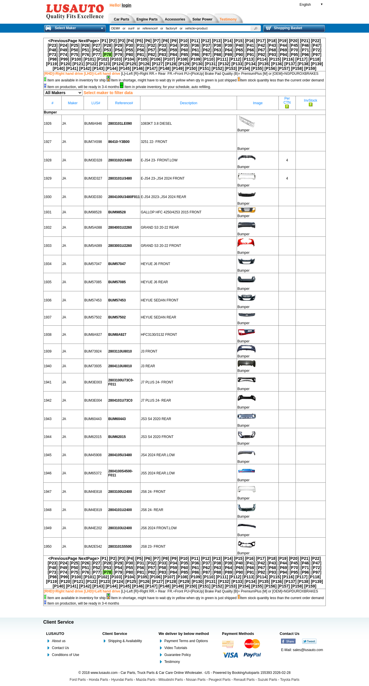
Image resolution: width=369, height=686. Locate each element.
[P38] (217, 45)
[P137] (290, 63)
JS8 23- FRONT (153, 547)
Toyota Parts (290, 680)
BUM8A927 (93, 335)
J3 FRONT (149, 351)
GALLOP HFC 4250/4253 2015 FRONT (171, 212)
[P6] (148, 40)
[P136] (277, 63)
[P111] (222, 59)
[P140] (59, 68)
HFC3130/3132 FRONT (159, 335)
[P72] (316, 50)
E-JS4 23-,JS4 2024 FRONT (162, 178)
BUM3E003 (93, 382)
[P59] (173, 50)
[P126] (145, 63)
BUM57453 (92, 300)
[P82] (152, 54)
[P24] (64, 45)
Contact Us (60, 648)
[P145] (125, 68)
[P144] (112, 68)
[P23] (52, 45)
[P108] (182, 59)
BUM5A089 (93, 246)
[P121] (79, 63)
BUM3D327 (93, 178)
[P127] (158, 63)
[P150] (191, 68)
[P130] (198, 63)
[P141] (72, 68)
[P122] (92, 63)
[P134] (251, 63)
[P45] (294, 45)
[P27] (96, 45)
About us (58, 641)
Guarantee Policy (177, 655)
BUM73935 (92, 366)
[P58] (162, 50)
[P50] (75, 50)
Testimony (172, 662)
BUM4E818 (93, 492)
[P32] (152, 45)
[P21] (305, 40)
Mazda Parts (145, 680)
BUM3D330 (93, 197)
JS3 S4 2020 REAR (156, 419)
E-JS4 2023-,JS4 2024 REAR (163, 197)
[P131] (211, 63)
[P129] (184, 63)
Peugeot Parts (220, 680)
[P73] (52, 54)
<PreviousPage (62, 40)
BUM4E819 (93, 510)
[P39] (228, 45)
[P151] (204, 68)
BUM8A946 (93, 124)
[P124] (118, 63)
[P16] (250, 40)
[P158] (297, 68)
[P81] (140, 54)
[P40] (239, 45)
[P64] (228, 50)
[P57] (152, 50)
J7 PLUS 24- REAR (156, 400)
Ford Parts (78, 680)
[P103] (116, 59)
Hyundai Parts (122, 680)
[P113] (248, 59)
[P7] (156, 40)
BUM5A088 (93, 227)
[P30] (129, 45)
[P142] (85, 68)
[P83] (162, 54)
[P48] (52, 50)
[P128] (171, 63)
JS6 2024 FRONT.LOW (159, 528)
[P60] (184, 50)
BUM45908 (92, 455)
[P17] (261, 40)
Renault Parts (244, 680)
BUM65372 (92, 473)
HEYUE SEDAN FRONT (159, 300)
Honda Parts (98, 680)
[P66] (250, 50)
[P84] (173, 54)
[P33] (162, 45)
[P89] (228, 54)
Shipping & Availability (125, 641)
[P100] (76, 59)
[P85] (184, 54)
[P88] (217, 54)
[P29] (118, 45)
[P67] (261, 50)
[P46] (305, 45)
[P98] (53, 59)
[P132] (224, 63)
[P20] (294, 40)
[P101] (90, 59)
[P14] (228, 40)
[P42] (261, 45)
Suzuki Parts (267, 680)
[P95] (294, 54)
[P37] (206, 45)
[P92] (261, 54)
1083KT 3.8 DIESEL (156, 124)
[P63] (217, 50)
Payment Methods (238, 633)
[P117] (301, 59)
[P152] (218, 68)
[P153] (231, 68)
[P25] (75, 45)
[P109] (195, 59)
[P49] (64, 50)
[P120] (65, 63)
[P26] (86, 45)
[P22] (316, 40)
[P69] (283, 50)
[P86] (195, 54)
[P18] (272, 40)
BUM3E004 (93, 400)
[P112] (235, 59)
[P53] (107, 50)
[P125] (131, 63)
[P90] (239, 54)
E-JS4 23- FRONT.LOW (159, 160)
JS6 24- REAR (152, 510)
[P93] (272, 54)
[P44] (283, 45)
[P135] (264, 63)
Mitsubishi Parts (171, 680)
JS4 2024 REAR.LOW (158, 455)
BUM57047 (92, 264)
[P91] (250, 54)
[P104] (129, 59)
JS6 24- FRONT (153, 492)
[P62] (206, 50)
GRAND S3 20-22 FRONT (161, 246)
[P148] (165, 68)
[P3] (121, 40)
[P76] (86, 54)
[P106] (156, 59)
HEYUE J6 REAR (154, 282)
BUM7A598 (93, 142)
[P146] (138, 68)
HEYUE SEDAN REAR (158, 317)
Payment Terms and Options (186, 641)
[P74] (64, 54)
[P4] (130, 40)
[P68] (272, 50)
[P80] (129, 54)
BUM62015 (92, 437)
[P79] (118, 54)
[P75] (75, 54)
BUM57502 (92, 317)
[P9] (174, 40)
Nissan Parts (196, 680)
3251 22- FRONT (154, 142)
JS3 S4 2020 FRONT (157, 437)
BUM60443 (92, 419)
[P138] (304, 63)
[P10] (184, 40)
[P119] (52, 63)
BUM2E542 (93, 547)
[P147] (151, 68)
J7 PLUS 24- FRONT (157, 382)
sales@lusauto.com (308, 650)
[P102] (103, 59)
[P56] (140, 50)
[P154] (244, 68)
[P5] (139, 40)
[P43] (272, 45)
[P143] (98, 68)
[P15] (239, 40)
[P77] (96, 54)
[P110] (209, 59)
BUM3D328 (93, 160)
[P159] (310, 68)
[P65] (239, 50)
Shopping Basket (284, 28)
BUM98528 (92, 212)
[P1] (104, 40)
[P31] (140, 45)
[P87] (206, 54)
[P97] (316, 54)
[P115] (275, 59)
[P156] (270, 68)
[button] (256, 28)
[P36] (195, 45)
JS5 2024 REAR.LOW (158, 473)
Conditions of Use (65, 655)
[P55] (129, 50)
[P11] (195, 40)
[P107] (169, 59)
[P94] (283, 54)
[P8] (165, 40)
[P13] (217, 40)
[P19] (283, 40)
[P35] (184, 45)
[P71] (305, 50)
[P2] (112, 40)
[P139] (317, 63)
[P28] (107, 45)
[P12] (206, 40)
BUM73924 (92, 351)
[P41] (250, 45)
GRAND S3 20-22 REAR (160, 227)
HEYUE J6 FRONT (155, 264)
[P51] (86, 50)
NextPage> (88, 40)
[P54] (118, 50)
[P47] (316, 45)
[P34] (173, 45)
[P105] (142, 59)
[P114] (262, 59)
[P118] (314, 59)
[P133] (237, 63)
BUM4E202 (93, 528)
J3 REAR (148, 366)
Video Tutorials (175, 648)
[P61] (195, 50)
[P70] (294, 50)
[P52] (96, 50)
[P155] (257, 68)
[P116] (288, 59)
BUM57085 (92, 282)
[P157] (284, 68)
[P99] (64, 59)
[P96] (305, 54)
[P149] (178, 68)
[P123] (105, 63)
